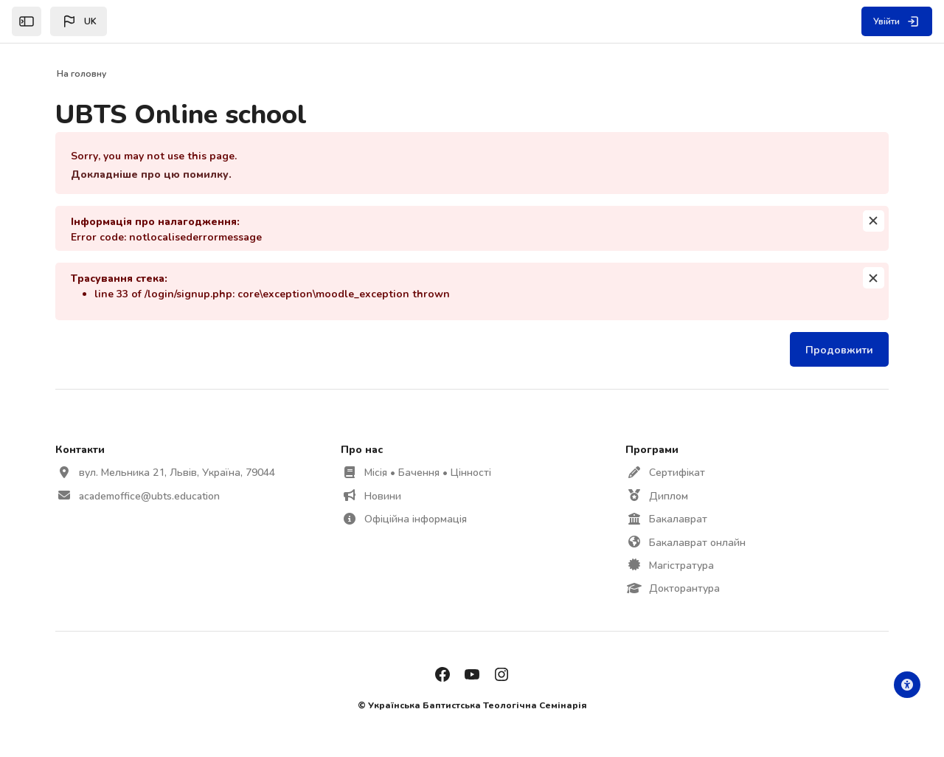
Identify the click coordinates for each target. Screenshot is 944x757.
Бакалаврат (677, 518)
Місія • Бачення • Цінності (428, 472)
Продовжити (836, 349)
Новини (383, 495)
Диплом (667, 495)
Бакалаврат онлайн (696, 542)
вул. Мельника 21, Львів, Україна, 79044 (181, 472)
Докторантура (683, 587)
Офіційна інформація (416, 518)
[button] (78, 21)
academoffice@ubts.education (153, 495)
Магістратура (680, 565)
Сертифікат (676, 472)
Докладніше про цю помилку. (154, 173)
